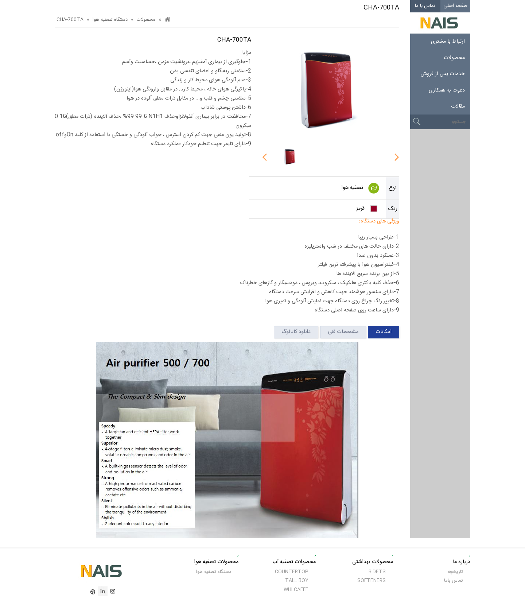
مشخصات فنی (343, 331)
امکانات (384, 331)
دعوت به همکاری (447, 90)
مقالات (458, 106)
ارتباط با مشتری (448, 41)
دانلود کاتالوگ (296, 331)
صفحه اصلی (455, 6)
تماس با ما (425, 6)
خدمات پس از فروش (443, 74)
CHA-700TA (70, 20)
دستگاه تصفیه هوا (110, 20)
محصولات (454, 58)
